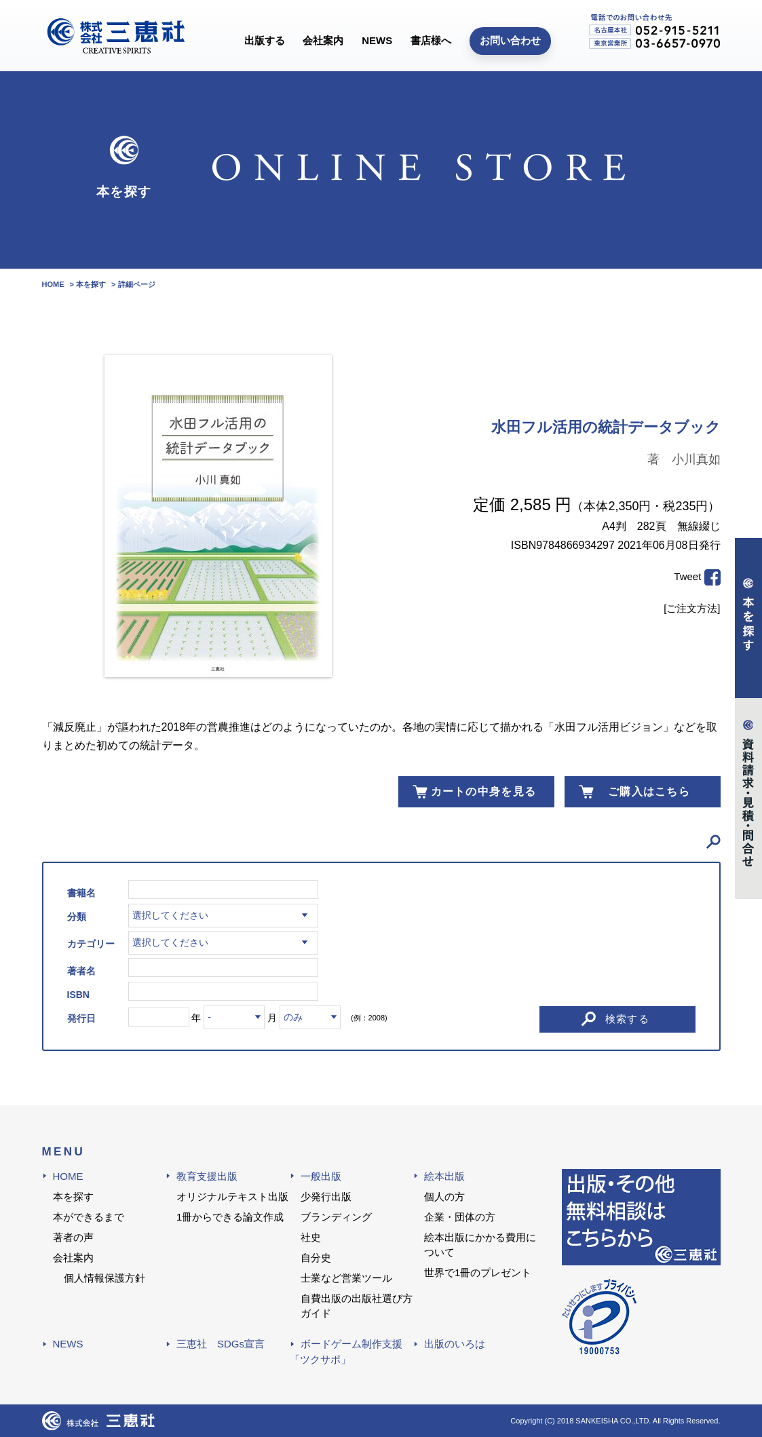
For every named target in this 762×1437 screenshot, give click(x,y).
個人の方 (444, 1196)
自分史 (316, 1257)
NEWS (377, 40)
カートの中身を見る (484, 791)
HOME (68, 1176)
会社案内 (323, 40)
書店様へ (431, 40)
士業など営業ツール (346, 1278)
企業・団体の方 (459, 1217)
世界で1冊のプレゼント (477, 1272)
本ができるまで (88, 1217)
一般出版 (321, 1176)
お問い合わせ (510, 40)
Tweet (687, 576)
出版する (264, 40)
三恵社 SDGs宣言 (220, 1343)
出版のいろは (454, 1343)
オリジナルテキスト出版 (232, 1196)
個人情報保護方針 (104, 1278)
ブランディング (336, 1217)
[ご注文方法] (692, 608)
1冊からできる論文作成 (230, 1217)
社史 (311, 1237)
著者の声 (73, 1237)
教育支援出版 (206, 1176)
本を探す (73, 1196)
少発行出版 (326, 1196)
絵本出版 (444, 1176)
